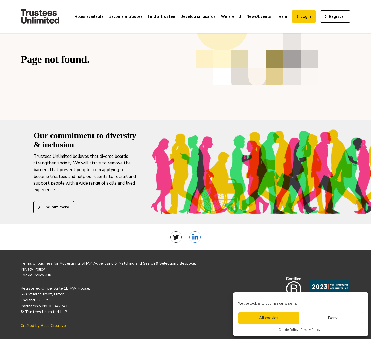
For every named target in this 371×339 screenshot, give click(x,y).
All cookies (268, 317)
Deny (333, 317)
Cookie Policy (288, 330)
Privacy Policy (310, 330)
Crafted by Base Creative (43, 325)
